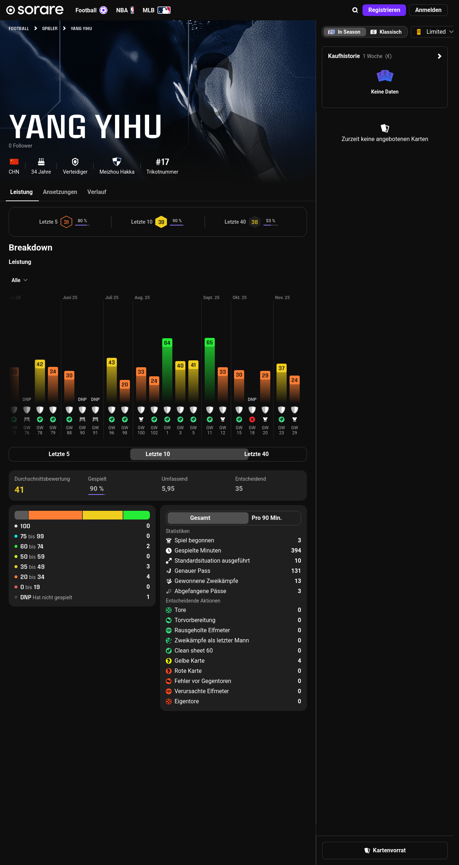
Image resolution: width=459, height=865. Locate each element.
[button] (355, 10)
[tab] (386, 32)
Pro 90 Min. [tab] (267, 517)
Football (91, 10)
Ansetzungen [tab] (60, 192)
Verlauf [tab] (96, 192)
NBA (125, 10)
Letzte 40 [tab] (256, 454)
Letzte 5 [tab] (59, 454)
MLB (157, 10)
